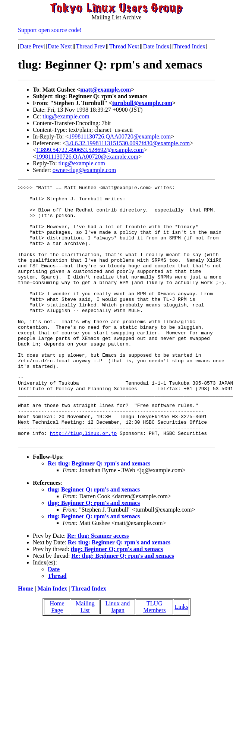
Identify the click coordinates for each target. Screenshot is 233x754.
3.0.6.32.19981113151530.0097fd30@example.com (128, 143)
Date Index (156, 46)
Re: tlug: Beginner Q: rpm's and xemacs (99, 515)
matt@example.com (105, 89)
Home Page (57, 658)
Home (25, 640)
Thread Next (124, 46)
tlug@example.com (65, 116)
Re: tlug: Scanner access (98, 587)
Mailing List (85, 658)
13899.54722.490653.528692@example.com (90, 150)
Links (181, 658)
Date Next (60, 46)
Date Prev (32, 46)
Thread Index (189, 46)
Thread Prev (90, 46)
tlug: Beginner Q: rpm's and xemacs (94, 541)
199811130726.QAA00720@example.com (120, 136)
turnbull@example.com (142, 103)
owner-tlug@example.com (84, 170)
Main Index (52, 640)
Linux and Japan (118, 658)
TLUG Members (154, 658)
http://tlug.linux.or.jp (83, 483)
